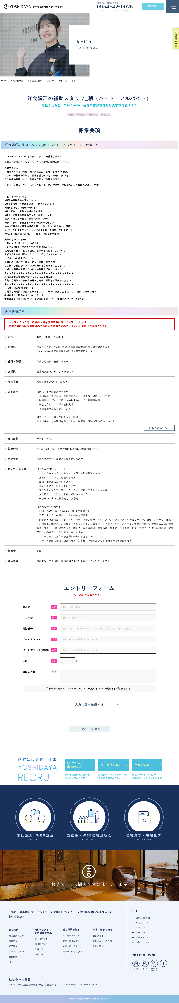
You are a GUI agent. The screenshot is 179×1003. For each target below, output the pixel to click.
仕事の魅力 (40, 949)
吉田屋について (16, 936)
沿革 (11, 962)
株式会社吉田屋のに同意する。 (91, 688)
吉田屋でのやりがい (72, 951)
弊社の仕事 (98, 936)
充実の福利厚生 (70, 946)
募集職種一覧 (27, 912)
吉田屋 (136, 965)
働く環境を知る (111, 764)
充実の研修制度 (70, 941)
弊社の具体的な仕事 (102, 941)
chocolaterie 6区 (154, 966)
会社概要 (13, 956)
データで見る (41, 939)
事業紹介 (13, 941)
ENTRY (153, 6)
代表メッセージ (16, 951)
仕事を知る (141, 764)
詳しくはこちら (158, 428)
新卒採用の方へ (17, 916)
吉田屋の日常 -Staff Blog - (94, 912)
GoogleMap (70, 984)
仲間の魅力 (40, 954)
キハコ (145, 965)
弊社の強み (98, 946)
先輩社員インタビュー (65, 912)
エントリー (43, 912)
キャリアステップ (71, 936)
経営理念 (13, 946)
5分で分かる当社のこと (75, 765)
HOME (12, 912)
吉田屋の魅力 (41, 944)
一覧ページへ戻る (89, 729)
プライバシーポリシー (78, 688)
